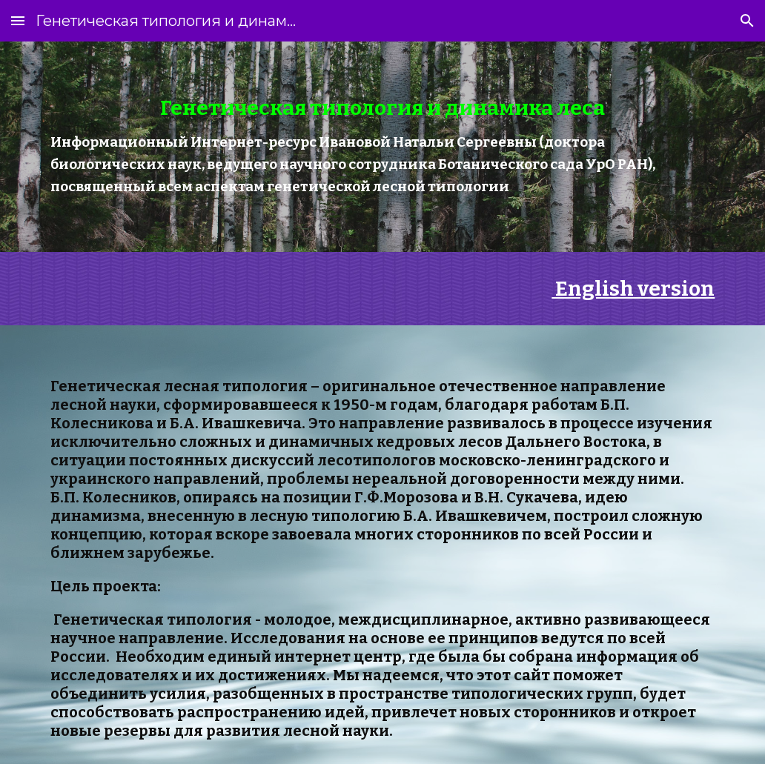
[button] (18, 20)
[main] (382, 147)
